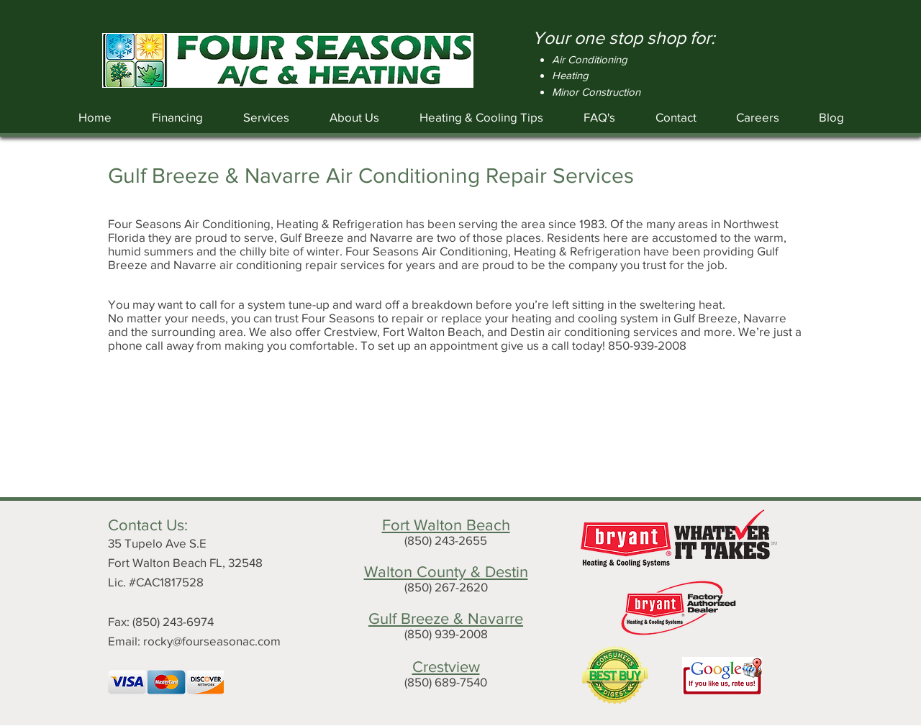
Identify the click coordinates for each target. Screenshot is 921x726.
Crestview (446, 666)
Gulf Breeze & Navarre (445, 618)
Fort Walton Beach (446, 525)
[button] (266, 117)
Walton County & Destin (446, 571)
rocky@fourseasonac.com (212, 641)
